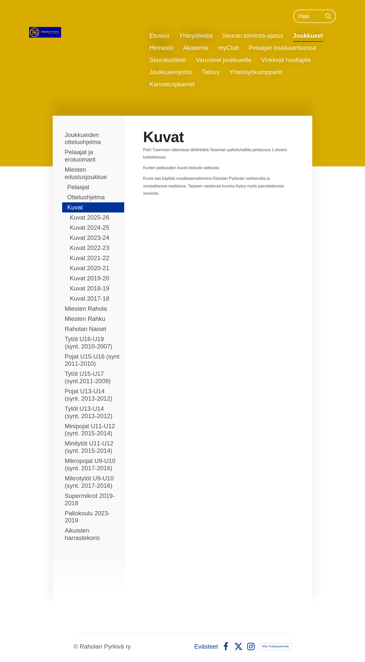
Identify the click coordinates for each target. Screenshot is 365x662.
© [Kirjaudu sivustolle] (77, 646)
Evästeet (206, 647)
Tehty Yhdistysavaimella (275, 646)
